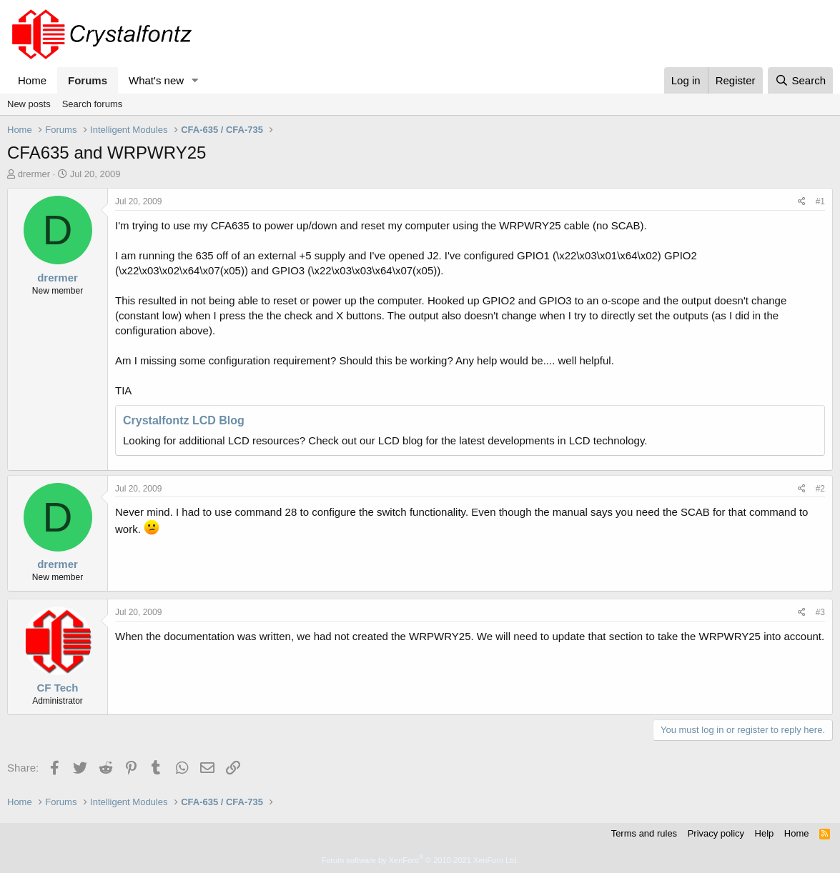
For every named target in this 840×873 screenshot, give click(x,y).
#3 (820, 612)
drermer (34, 174)
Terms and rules (644, 833)
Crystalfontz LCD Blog (183, 420)
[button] (195, 80)
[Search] (800, 80)
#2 (820, 489)
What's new (156, 80)
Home (32, 80)
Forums (87, 80)
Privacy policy (716, 833)
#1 (820, 201)
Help (764, 833)
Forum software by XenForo (420, 860)
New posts (29, 104)
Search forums (92, 104)
